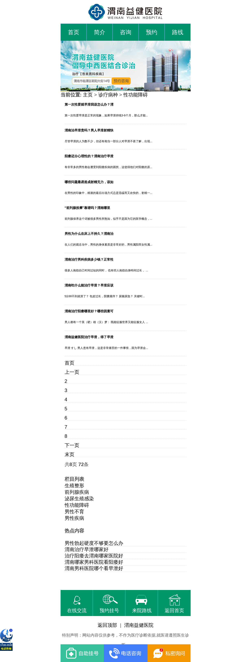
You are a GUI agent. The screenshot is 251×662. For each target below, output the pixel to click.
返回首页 (174, 603)
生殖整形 (74, 485)
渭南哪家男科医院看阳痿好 (94, 562)
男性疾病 (74, 518)
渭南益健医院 (138, 625)
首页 (73, 32)
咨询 (125, 32)
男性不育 (74, 511)
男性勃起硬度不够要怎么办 (94, 543)
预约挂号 (109, 603)
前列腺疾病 (77, 492)
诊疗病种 (108, 94)
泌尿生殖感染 (79, 498)
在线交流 (77, 603)
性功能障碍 (135, 94)
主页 (88, 94)
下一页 (72, 445)
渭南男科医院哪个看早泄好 (94, 568)
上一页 (72, 372)
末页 (69, 454)
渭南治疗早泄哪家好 (87, 549)
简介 (99, 32)
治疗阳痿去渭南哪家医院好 (94, 555)
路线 (177, 32)
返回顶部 (107, 625)
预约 (151, 32)
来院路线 (142, 603)
